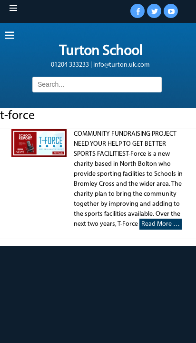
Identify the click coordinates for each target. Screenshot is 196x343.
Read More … (160, 224)
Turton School (100, 51)
